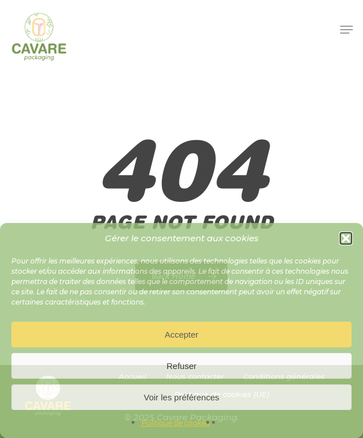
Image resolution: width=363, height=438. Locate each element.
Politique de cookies (175, 423)
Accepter (181, 334)
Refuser (181, 366)
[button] (346, 238)
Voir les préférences (181, 397)
